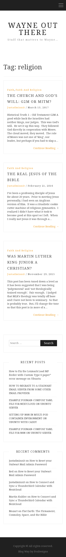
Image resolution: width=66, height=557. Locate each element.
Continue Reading (46, 148)
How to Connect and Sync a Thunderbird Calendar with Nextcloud (31, 486)
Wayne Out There (33, 29)
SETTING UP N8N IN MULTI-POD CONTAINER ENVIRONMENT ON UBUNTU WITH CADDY (28, 418)
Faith (10, 90)
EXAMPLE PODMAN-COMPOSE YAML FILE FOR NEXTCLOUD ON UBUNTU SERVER (31, 404)
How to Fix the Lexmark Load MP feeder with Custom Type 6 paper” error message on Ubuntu (30, 375)
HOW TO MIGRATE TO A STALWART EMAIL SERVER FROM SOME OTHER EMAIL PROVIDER (30, 389)
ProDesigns (41, 551)
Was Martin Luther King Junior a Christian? (29, 262)
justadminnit (16, 107)
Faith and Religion (29, 90)
